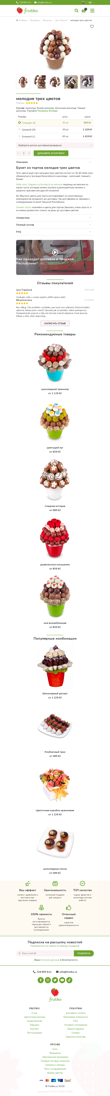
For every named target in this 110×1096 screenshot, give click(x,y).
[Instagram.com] (48, 980)
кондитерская (34, 1020)
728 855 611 (23, 2)
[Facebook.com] (41, 980)
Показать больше (47, 110)
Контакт (34, 1028)
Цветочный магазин (34, 1017)
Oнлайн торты (23, 207)
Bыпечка (47, 20)
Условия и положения (75, 1024)
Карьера (34, 1024)
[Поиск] (76, 11)
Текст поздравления (55, 1068)
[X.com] (55, 980)
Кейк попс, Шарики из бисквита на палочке (39, 184)
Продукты (35, 20)
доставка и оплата (75, 1013)
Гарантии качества (75, 1036)
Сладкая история (55, 506)
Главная (21, 20)
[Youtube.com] (62, 980)
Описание (22, 162)
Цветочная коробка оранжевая (55, 810)
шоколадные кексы (55, 869)
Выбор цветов (55, 1072)
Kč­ (90, 2)
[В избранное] (92, 26)
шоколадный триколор (55, 389)
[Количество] (24, 153)
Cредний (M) (28, 129)
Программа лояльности (75, 1017)
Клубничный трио (55, 752)
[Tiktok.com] (69, 980)
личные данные (50, 960)
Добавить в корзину (51, 153)
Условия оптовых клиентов (55, 1061)
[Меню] (92, 10)
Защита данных (75, 1028)
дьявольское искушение (55, 564)
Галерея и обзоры (55, 1064)
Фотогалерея (34, 1032)
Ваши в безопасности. (56, 960)
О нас (34, 1013)
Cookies (76, 1032)
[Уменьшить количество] (18, 153)
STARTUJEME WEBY (61, 1091)
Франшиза (55, 1053)
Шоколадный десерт (55, 693)
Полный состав (25, 225)
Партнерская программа (55, 1057)
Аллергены (23, 218)
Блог (55, 1049)
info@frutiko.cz (43, 2)
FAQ (18, 232)
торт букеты (61, 20)
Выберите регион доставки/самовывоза (39, 145)
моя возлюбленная (55, 623)
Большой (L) (28, 136)
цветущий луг (55, 447)
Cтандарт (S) (29, 122)
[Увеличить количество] (29, 153)
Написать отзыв (55, 323)
